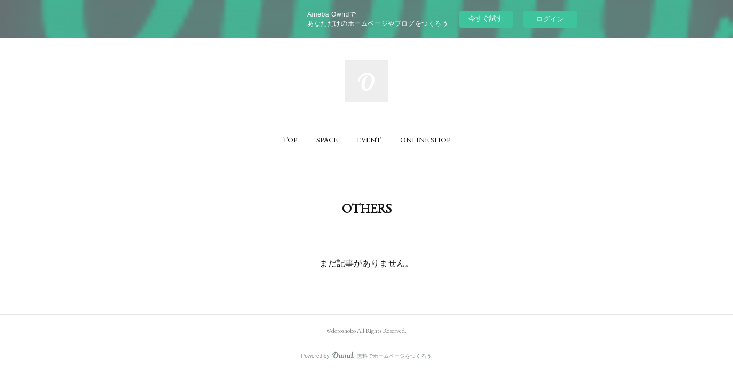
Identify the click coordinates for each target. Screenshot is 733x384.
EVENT (369, 140)
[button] (290, 140)
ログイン (550, 19)
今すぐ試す (485, 18)
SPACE (327, 140)
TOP (290, 140)
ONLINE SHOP (425, 140)
